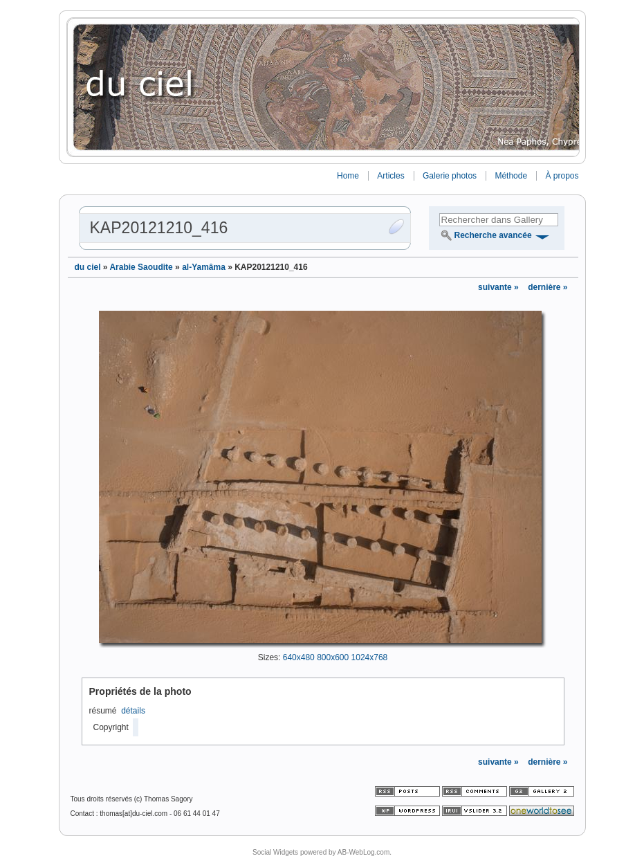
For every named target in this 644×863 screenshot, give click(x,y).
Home (348, 176)
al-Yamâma (204, 267)
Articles (390, 176)
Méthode (511, 176)
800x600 (333, 657)
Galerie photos (450, 176)
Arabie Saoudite (140, 267)
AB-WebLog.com (363, 852)
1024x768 (369, 657)
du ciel (88, 267)
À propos (561, 176)
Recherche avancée (493, 235)
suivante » (499, 287)
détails (133, 711)
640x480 (299, 657)
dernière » (547, 287)
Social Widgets (275, 852)
